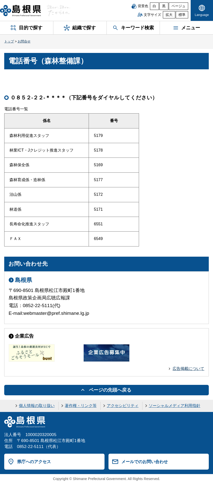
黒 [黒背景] (164, 6)
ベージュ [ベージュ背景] (178, 6)
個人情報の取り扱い (37, 405)
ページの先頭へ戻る (110, 390)
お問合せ (24, 41)
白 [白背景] (154, 6)
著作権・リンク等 (81, 405)
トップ (9, 41)
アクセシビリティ (123, 405)
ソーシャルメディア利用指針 (174, 405)
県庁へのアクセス (34, 461)
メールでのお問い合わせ (144, 461)
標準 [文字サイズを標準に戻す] (181, 15)
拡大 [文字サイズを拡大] (169, 15)
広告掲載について (188, 368)
